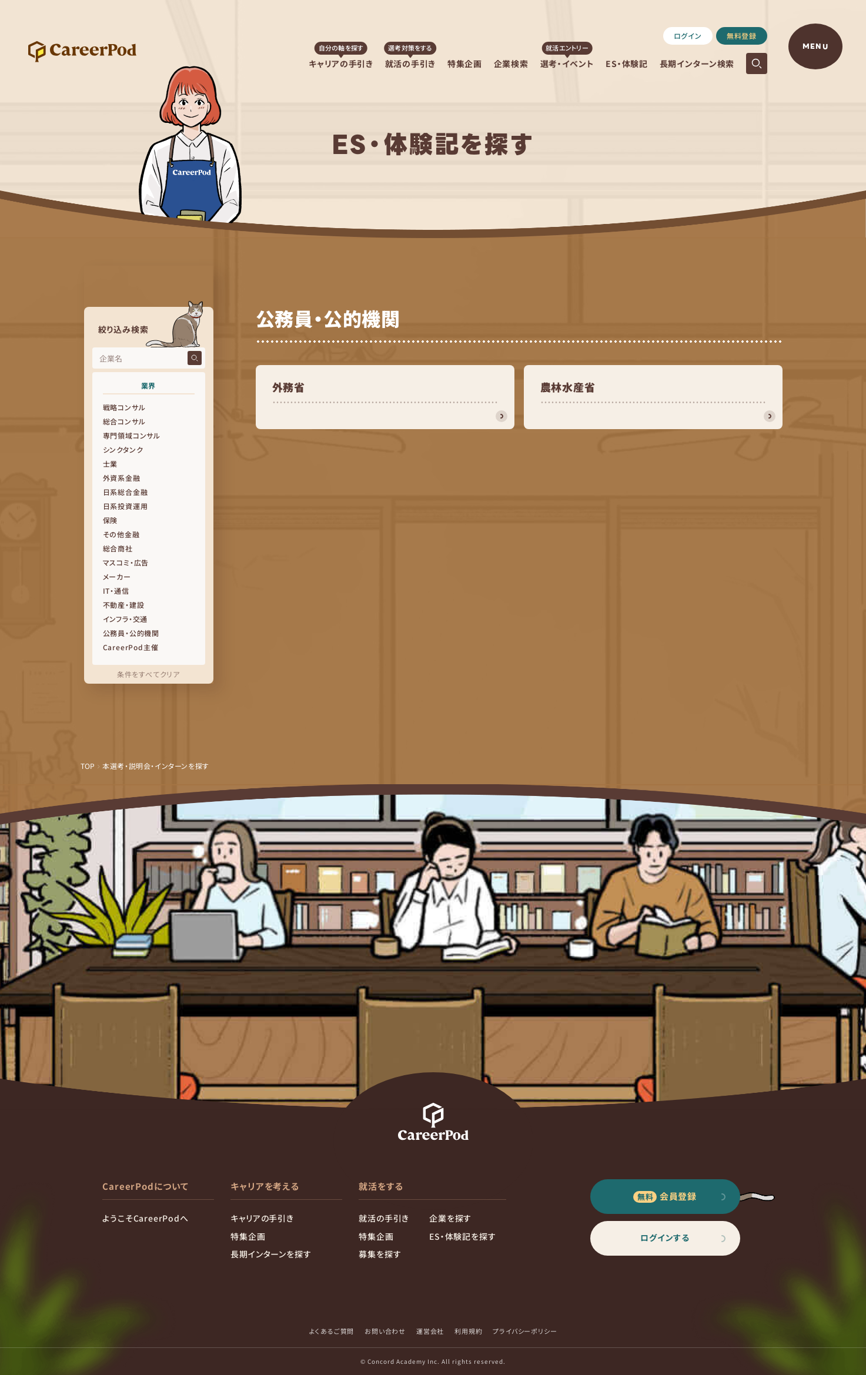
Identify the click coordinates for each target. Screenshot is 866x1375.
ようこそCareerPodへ (145, 1218)
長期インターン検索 (697, 63)
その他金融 (121, 534)
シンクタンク (123, 449)
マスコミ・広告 (126, 562)
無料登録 (742, 36)
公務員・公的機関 (131, 633)
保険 (110, 520)
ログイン (688, 36)
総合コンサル (124, 421)
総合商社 (118, 548)
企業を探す (450, 1218)
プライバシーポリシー (525, 1331)
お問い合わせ (385, 1331)
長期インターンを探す (270, 1254)
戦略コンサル (124, 407)
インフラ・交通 (125, 619)
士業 (110, 464)
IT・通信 (116, 591)
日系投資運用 (125, 506)
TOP (88, 766)
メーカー (117, 576)
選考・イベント (567, 63)
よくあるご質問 (332, 1331)
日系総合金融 (125, 492)
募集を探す (380, 1254)
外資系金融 (122, 478)
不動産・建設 (124, 605)
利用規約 (468, 1331)
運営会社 (430, 1331)
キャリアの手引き (341, 63)
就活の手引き (410, 63)
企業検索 (511, 63)
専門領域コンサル (132, 435)
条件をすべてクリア (148, 674)
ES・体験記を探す (462, 1236)
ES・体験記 (626, 63)
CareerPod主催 (131, 647)
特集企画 (464, 63)
